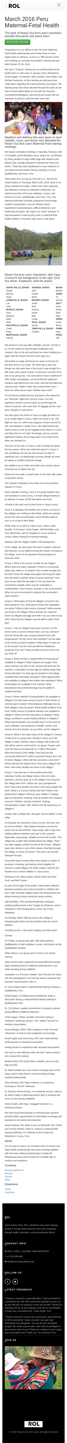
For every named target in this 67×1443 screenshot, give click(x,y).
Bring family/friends (14, 1170)
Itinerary (9, 1173)
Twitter (8, 1189)
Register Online (17, 42)
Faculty (8, 1176)
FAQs (7, 1179)
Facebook (9, 1192)
